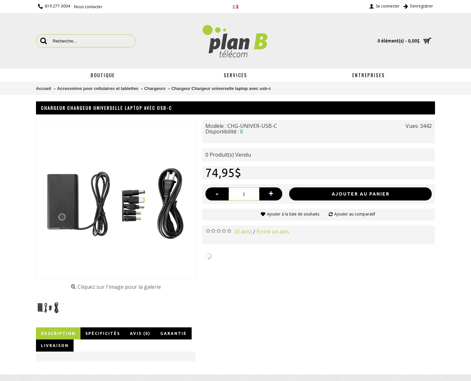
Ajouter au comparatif (354, 214)
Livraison (55, 345)
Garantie (173, 333)
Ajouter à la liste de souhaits (293, 214)
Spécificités (102, 333)
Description (58, 333)
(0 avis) (243, 231)
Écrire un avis (272, 231)
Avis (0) (140, 333)
